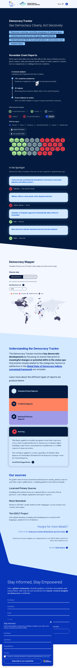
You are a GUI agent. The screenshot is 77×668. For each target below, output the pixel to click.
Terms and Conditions (15, 661)
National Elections (16, 277)
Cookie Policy (31, 661)
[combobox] (18, 288)
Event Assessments (30, 277)
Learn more (55, 626)
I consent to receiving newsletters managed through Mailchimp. (34, 626)
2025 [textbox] (12, 289)
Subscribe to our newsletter (38, 631)
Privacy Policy (44, 661)
